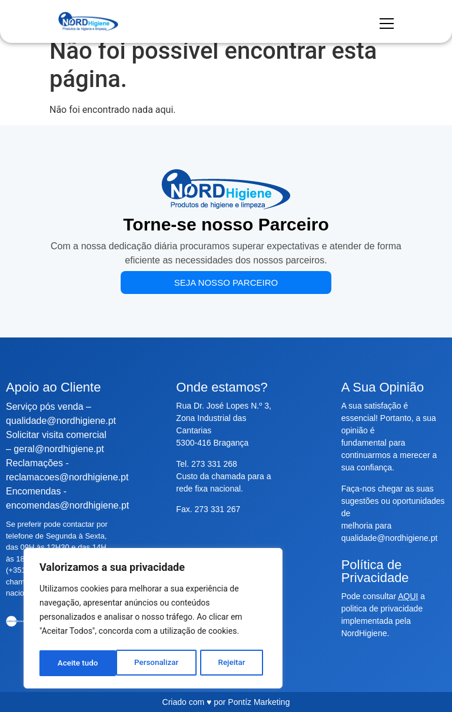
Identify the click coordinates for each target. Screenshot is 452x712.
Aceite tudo (229, 663)
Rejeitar (155, 663)
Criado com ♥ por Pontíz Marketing (226, 702)
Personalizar (79, 663)
